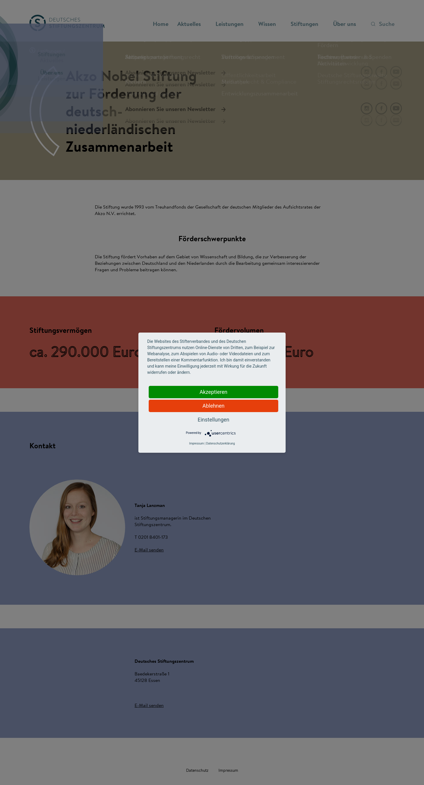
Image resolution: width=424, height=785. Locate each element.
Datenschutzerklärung (220, 443)
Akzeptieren (214, 392)
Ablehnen (213, 406)
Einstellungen (213, 420)
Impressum (196, 443)
